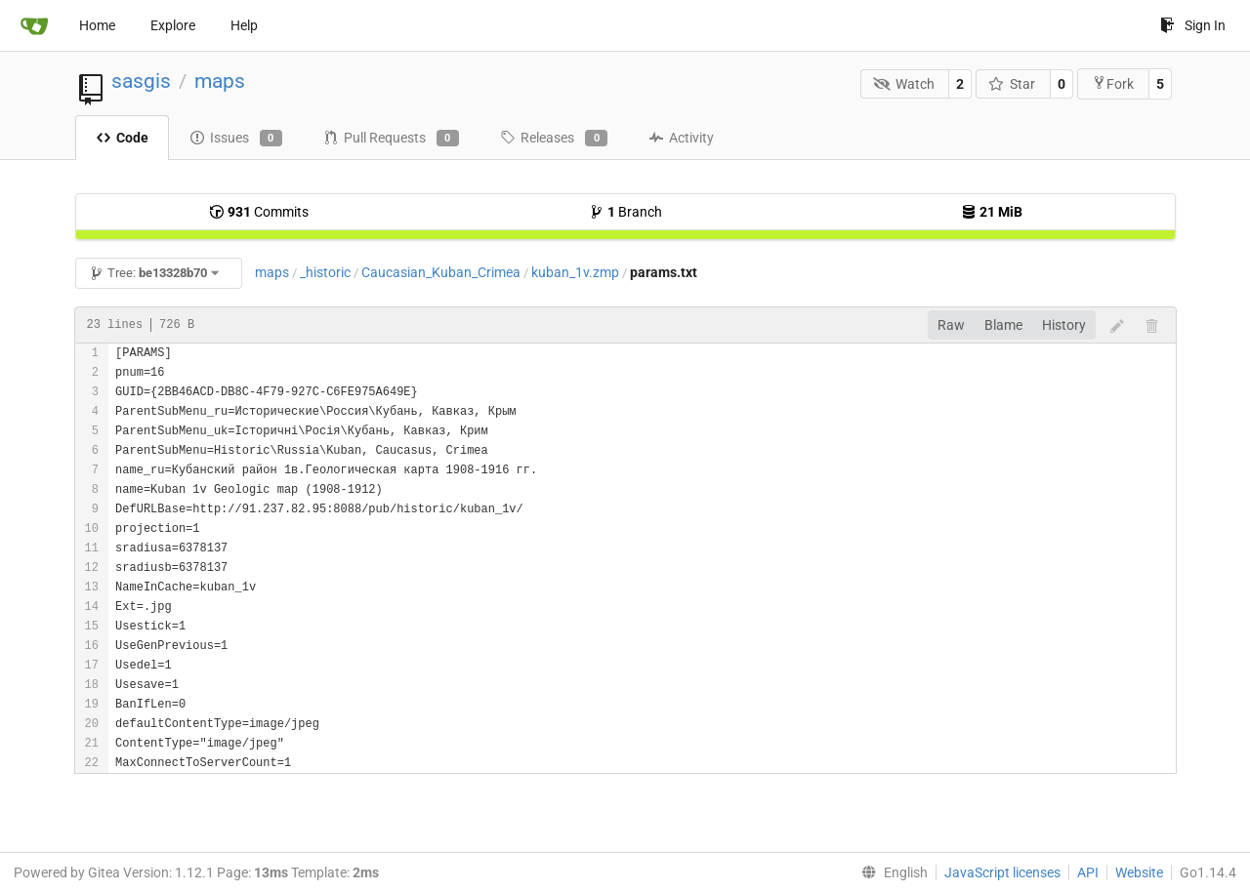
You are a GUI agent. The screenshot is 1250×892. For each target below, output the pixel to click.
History (1064, 325)
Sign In (1193, 25)
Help (244, 25)
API (1088, 872)
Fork (1113, 83)
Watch (904, 84)
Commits (259, 212)
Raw (951, 325)
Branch (625, 212)
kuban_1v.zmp (575, 272)
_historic (325, 272)
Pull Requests (391, 138)
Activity (681, 137)
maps (219, 81)
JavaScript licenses (1002, 872)
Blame (1003, 325)
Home (97, 25)
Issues (235, 138)
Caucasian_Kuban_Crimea (441, 272)
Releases (553, 138)
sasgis (141, 81)
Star (1012, 84)
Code (122, 137)
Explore (172, 25)
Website (1139, 872)
